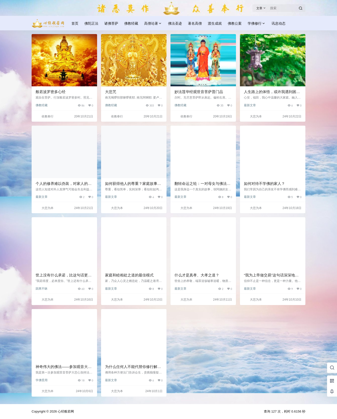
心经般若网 (65, 411)
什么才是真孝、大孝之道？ (196, 275)
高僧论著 (153, 23)
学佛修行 (257, 23)
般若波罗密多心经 (50, 92)
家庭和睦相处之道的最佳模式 (129, 275)
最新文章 (250, 105)
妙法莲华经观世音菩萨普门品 (198, 92)
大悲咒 (110, 92)
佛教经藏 (42, 105)
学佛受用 (42, 380)
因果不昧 (42, 288)
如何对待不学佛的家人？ (264, 183)
